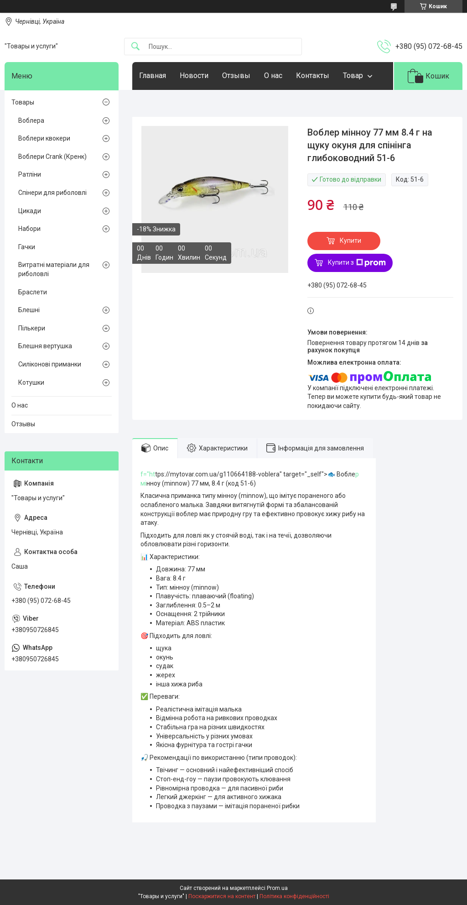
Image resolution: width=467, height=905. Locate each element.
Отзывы (236, 75)
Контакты (312, 75)
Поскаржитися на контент (221, 896)
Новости (194, 75)
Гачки (26, 247)
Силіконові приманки (49, 364)
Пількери (31, 328)
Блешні (29, 310)
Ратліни (29, 174)
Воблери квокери (44, 138)
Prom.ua (277, 888)
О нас (273, 75)
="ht (149, 474)
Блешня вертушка (45, 346)
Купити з (357, 263)
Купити (350, 240)
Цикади (29, 210)
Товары (22, 102)
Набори (29, 228)
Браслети (32, 292)
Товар (353, 75)
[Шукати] (135, 47)
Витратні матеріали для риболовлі (53, 269)
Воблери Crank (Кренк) (52, 156)
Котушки (31, 382)
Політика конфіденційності (294, 896)
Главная (152, 75)
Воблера (31, 120)
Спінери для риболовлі (52, 192)
